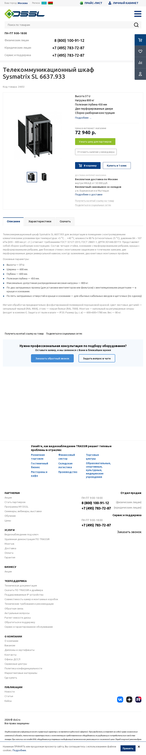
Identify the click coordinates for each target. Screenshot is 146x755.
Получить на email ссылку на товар (94, 201)
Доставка (10, 548)
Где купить (11, 677)
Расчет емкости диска (18, 617)
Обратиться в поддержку (20, 622)
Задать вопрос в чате (97, 358)
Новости (10, 691)
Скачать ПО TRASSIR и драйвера (24, 590)
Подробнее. (20, 750)
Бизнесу (10, 567)
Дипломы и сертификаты (20, 650)
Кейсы (8, 701)
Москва (23, 3)
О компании (13, 636)
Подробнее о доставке (88, 194)
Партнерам (12, 493)
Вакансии (10, 645)
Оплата (9, 552)
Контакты (11, 654)
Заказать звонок (129, 531)
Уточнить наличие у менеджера (95, 152)
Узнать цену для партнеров (95, 141)
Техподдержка (16, 581)
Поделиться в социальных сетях (93, 205)
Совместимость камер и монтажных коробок (31, 599)
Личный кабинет (123, 3)
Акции (8, 497)
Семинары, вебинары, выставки (23, 511)
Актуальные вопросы (17, 613)
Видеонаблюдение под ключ (21, 534)
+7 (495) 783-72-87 (68, 48)
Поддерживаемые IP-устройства (24, 594)
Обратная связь (14, 608)
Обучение (10, 515)
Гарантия (10, 557)
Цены (8, 520)
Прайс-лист (91, 3)
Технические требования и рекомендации (29, 603)
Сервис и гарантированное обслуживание (29, 626)
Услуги (10, 530)
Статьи (9, 696)
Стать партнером (15, 502)
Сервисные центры (16, 663)
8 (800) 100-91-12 (69, 40)
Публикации (13, 687)
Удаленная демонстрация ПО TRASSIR (27, 539)
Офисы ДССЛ (12, 659)
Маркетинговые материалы (21, 673)
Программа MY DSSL (16, 506)
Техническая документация (21, 585)
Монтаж (9, 543)
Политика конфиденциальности (23, 668)
